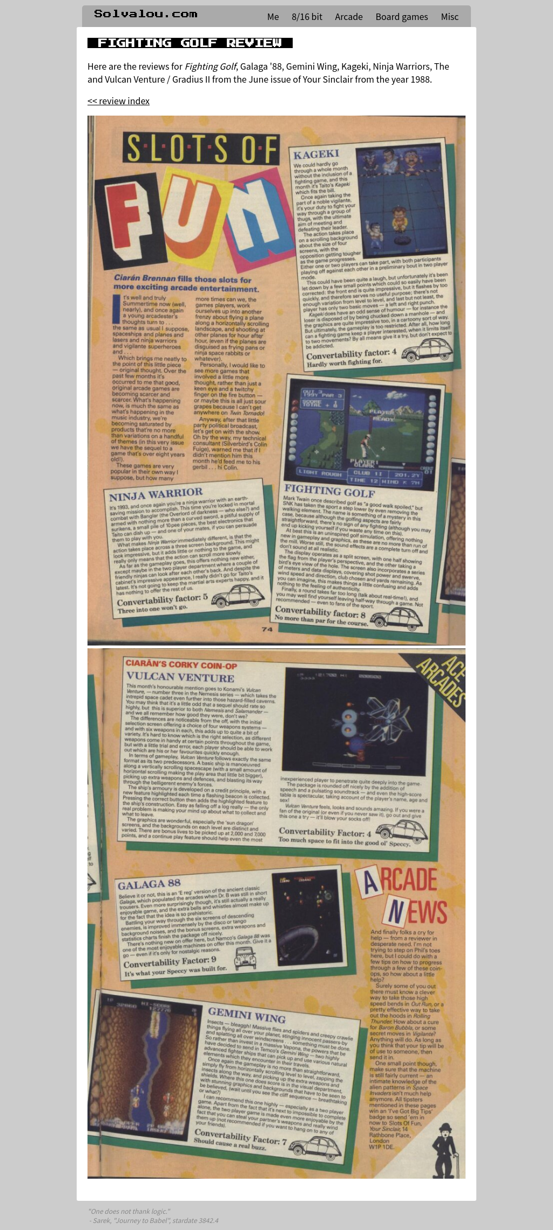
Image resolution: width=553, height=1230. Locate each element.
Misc (449, 16)
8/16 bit (307, 16)
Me (273, 16)
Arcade (349, 16)
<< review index (118, 100)
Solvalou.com (146, 14)
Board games (402, 16)
